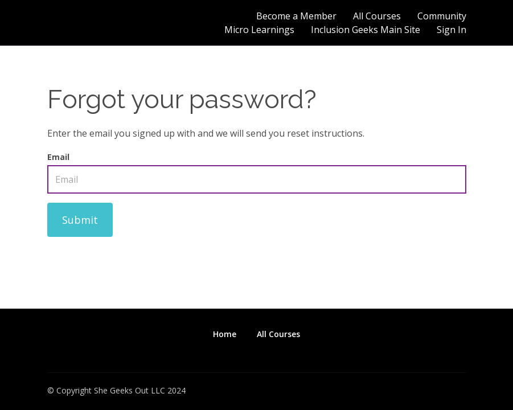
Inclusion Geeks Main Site (365, 29)
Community (441, 16)
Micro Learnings (259, 29)
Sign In (451, 29)
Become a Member (296, 16)
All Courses (377, 16)
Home (224, 334)
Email (58, 156)
